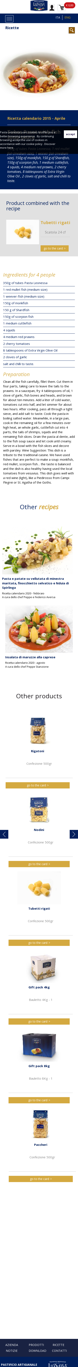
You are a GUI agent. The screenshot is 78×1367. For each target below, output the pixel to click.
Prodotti (36, 1345)
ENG (67, 17)
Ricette (12, 27)
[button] (4, 834)
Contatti (59, 1351)
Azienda (11, 1345)
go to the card (53, 248)
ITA (58, 17)
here (10, 148)
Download (37, 1351)
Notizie (11, 1351)
